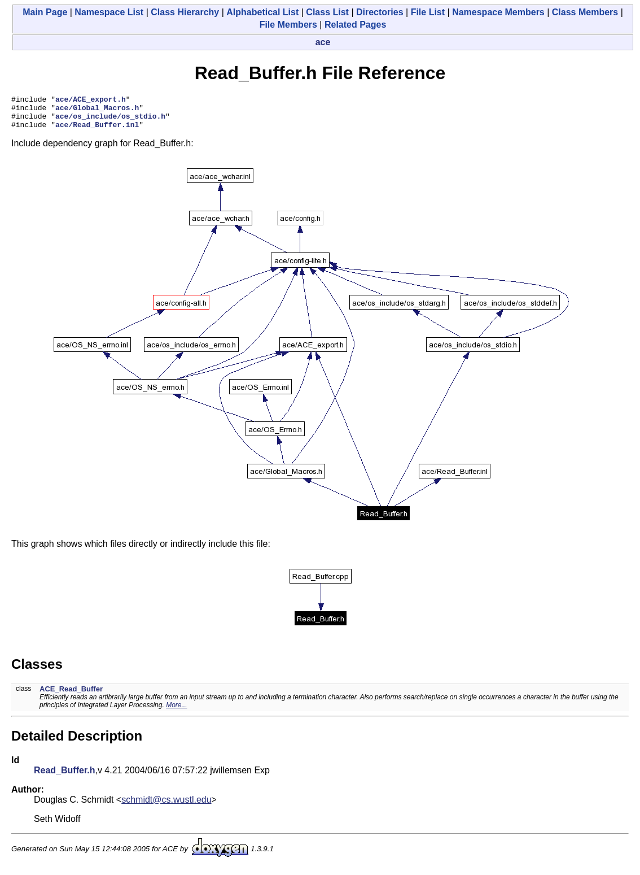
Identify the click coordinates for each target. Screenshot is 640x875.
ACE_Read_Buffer (71, 695)
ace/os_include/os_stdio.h (110, 121)
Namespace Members (498, 12)
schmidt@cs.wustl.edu (166, 806)
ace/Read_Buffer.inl (97, 131)
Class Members (585, 12)
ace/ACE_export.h (90, 100)
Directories (380, 12)
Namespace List (108, 12)
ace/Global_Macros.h (97, 111)
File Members (288, 24)
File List (428, 12)
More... (176, 712)
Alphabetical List (262, 12)
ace (323, 42)
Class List (327, 12)
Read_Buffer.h (64, 777)
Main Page (45, 12)
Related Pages (355, 24)
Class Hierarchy (185, 12)
